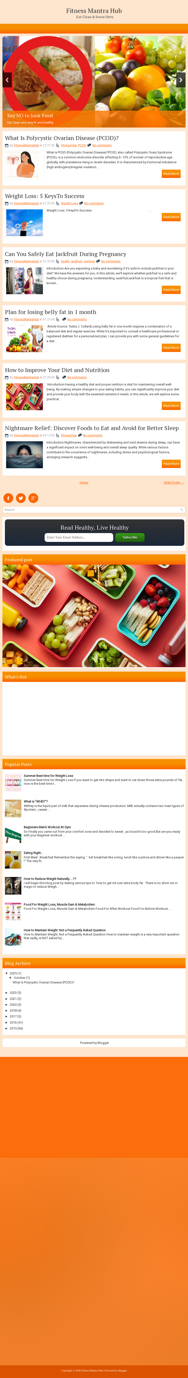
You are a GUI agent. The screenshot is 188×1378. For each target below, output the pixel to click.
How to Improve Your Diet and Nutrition (57, 370)
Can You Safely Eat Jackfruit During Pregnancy (65, 254)
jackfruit (76, 261)
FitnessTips (69, 145)
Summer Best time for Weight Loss (48, 776)
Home (84, 482)
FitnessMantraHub (26, 145)
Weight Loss (69, 203)
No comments (102, 145)
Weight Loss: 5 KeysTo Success (44, 196)
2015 (13, 1028)
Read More (171, 173)
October (19, 978)
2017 (13, 1016)
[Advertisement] (94, 718)
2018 (13, 1010)
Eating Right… (33, 853)
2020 (13, 1004)
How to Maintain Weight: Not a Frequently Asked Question (65, 930)
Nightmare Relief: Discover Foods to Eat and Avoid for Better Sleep (92, 428)
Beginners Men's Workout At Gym (47, 827)
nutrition (89, 261)
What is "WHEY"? (36, 801)
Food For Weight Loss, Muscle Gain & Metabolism (59, 904)
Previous (7, 79)
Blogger (103, 1043)
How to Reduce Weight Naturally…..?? (50, 879)
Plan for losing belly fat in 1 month (50, 312)
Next (181, 79)
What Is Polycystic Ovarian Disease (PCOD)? (62, 138)
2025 (13, 973)
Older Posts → (174, 482)
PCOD (82, 145)
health (65, 261)
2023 (13, 992)
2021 (13, 999)
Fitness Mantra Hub (94, 10)
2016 (13, 1022)
